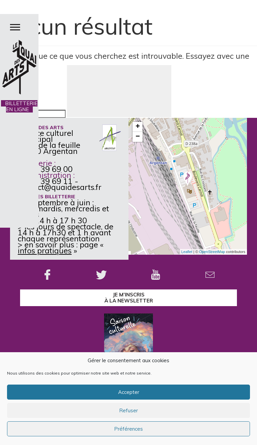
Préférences (128, 429)
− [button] (138, 137)
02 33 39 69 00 (45, 169)
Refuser (128, 410)
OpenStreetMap (212, 252)
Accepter (128, 392)
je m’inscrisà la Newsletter (128, 297)
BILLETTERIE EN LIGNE (19, 106)
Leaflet (186, 252)
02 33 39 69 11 (45, 181)
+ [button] (138, 127)
